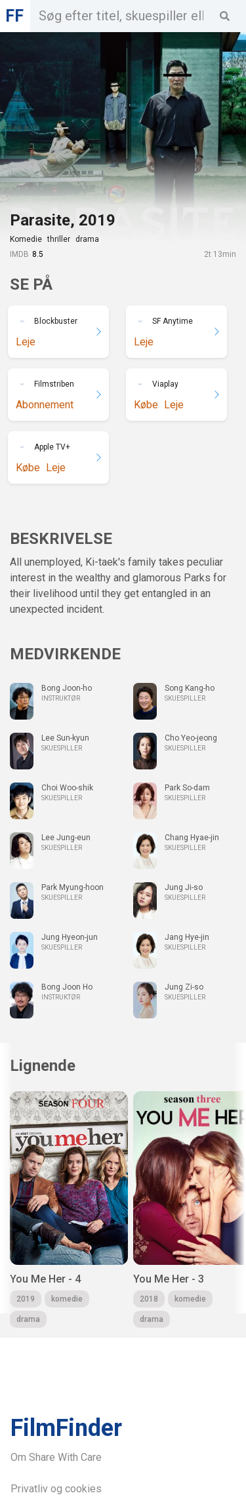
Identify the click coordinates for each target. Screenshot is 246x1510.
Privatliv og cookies (56, 1488)
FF (14, 16)
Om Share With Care (56, 1457)
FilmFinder (66, 1428)
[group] (69, 1209)
